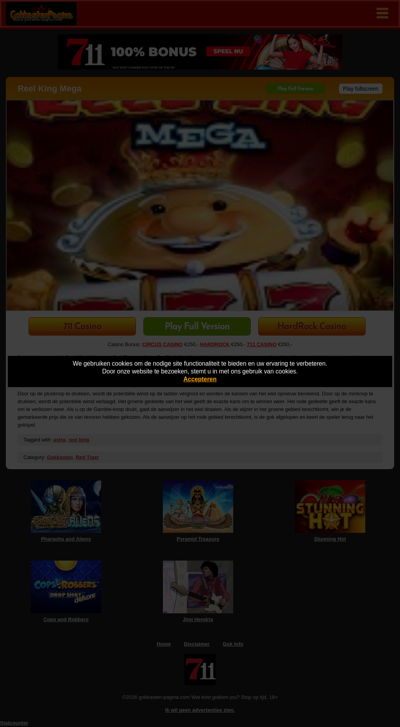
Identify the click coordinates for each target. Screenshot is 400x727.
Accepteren (200, 379)
